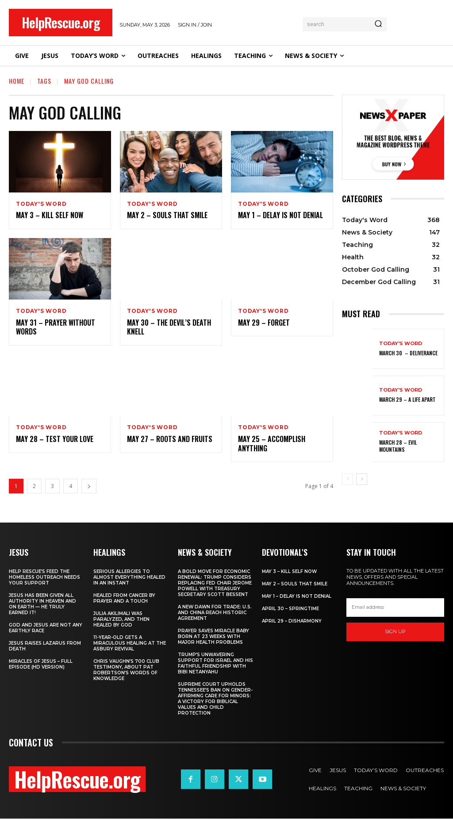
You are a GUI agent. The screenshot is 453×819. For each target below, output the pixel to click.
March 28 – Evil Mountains (398, 446)
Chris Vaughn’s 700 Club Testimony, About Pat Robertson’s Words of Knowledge (126, 670)
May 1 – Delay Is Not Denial (280, 215)
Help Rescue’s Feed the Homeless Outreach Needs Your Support (44, 577)
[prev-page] (347, 479)
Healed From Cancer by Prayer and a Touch (124, 598)
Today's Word (41, 204)
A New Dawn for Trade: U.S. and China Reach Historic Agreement (215, 613)
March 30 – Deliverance (408, 353)
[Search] (378, 24)
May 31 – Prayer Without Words (55, 327)
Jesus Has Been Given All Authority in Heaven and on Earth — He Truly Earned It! (42, 604)
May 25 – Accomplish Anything (271, 444)
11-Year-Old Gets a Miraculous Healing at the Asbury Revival (129, 643)
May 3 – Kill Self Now (49, 215)
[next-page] (88, 486)
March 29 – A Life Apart (407, 399)
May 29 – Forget (264, 322)
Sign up (395, 632)
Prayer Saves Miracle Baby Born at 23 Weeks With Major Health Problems (213, 637)
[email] (395, 608)
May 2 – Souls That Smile (167, 215)
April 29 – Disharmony (292, 621)
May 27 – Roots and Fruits (169, 439)
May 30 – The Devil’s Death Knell (169, 327)
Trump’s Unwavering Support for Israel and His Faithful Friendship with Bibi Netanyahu (215, 663)
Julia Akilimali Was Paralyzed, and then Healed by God (121, 619)
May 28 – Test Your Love (54, 439)
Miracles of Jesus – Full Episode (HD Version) (41, 664)
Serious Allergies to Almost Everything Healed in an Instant (129, 577)
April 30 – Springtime (290, 609)
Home (16, 80)
